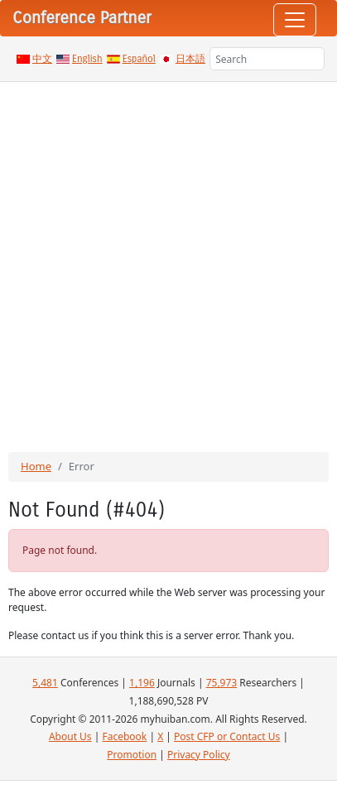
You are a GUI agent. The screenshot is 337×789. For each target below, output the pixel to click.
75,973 (222, 683)
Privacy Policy (198, 755)
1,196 (142, 683)
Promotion (131, 755)
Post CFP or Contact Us (227, 736)
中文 (42, 59)
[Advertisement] (168, 258)
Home (36, 466)
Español (139, 59)
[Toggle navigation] (294, 19)
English (87, 59)
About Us (70, 736)
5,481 (45, 683)
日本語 (190, 59)
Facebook (124, 736)
